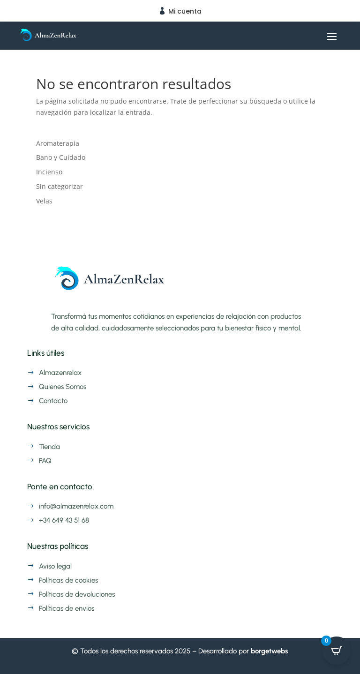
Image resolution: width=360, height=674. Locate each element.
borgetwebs (269, 651)
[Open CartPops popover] (336, 651)
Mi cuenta (185, 11)
